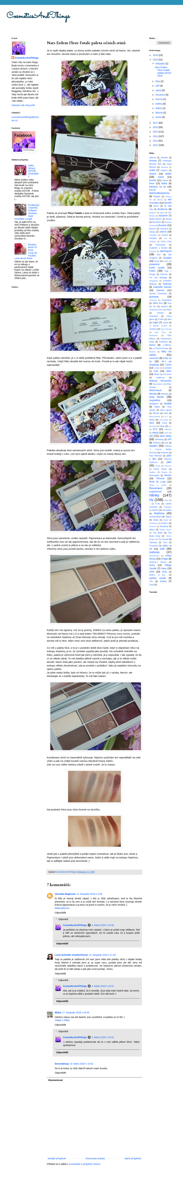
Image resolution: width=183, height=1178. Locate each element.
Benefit (167, 202)
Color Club (166, 241)
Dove (156, 261)
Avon (151, 183)
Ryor (166, 500)
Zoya (151, 584)
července (160, 94)
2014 (156, 136)
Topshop (153, 542)
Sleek (165, 520)
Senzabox (166, 510)
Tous (165, 542)
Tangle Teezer (165, 530)
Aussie (152, 180)
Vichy (152, 565)
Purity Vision (160, 469)
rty (151, 500)
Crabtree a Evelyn (158, 248)
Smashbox (153, 523)
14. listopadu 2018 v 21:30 (102, 955)
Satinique (167, 507)
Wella (164, 572)
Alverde (164, 157)
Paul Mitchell (155, 456)
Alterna (152, 157)
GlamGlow (166, 300)
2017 (156, 122)
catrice (162, 231)
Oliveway (159, 439)
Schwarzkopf (155, 517)
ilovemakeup (62, 1063)
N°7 (166, 417)
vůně (151, 571)
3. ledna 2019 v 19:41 (103, 986)
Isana (165, 322)
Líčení (168, 364)
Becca (160, 200)
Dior (159, 254)
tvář (162, 548)
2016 (156, 127)
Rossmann (155, 488)
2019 (156, 55)
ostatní (153, 445)
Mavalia (164, 394)
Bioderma (163, 209)
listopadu (160, 63)
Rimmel (160, 478)
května (159, 103)
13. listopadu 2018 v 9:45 (89, 894)
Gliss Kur (158, 303)
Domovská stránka (95, 1158)
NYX (155, 429)
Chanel (160, 313)
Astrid (161, 177)
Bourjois (162, 225)
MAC (168, 371)
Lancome (154, 358)
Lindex (157, 368)
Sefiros (155, 510)
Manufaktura (158, 384)
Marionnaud (155, 390)
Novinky (152, 426)
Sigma (168, 517)
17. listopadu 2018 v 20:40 (75, 1012)
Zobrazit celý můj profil (23, 105)
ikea (169, 319)
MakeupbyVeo (62, 908)
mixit (166, 413)
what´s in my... (157, 575)
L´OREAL (167, 345)
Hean (169, 309)
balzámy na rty (157, 186)
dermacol (165, 251)
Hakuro (164, 306)
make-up (160, 377)
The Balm (158, 533)
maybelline (154, 400)
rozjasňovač (155, 491)
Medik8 (167, 403)
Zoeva (163, 581)
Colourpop (160, 245)
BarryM (152, 190)
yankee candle (157, 578)
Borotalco (156, 222)
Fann (152, 270)
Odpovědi (63, 919)
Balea (164, 183)
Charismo (153, 316)
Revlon (167, 475)
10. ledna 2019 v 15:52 (81, 1063)
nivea (164, 423)
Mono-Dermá (154, 417)
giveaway (154, 296)
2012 (156, 145)
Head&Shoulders (156, 310)
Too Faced (163, 539)
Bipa (162, 213)
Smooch (152, 526)
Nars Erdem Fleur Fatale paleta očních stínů (163, 71)
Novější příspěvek (57, 1158)
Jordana (153, 329)
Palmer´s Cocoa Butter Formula (160, 449)
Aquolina (164, 167)
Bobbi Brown (155, 219)
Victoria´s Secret (157, 562)
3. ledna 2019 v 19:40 (103, 925)
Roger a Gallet (157, 485)
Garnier (160, 290)
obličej (155, 432)
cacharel (164, 229)
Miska (58, 1012)
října (158, 81)
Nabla (152, 420)
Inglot (155, 322)
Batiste (157, 196)
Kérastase (153, 335)
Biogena (152, 213)
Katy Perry (160, 332)
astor (168, 173)
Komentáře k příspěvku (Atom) (84, 1164)
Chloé (161, 319)
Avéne (165, 180)
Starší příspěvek (132, 1158)
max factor (156, 396)
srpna (158, 90)
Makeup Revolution (160, 380)
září (157, 85)
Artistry (152, 173)
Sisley (156, 520)
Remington (154, 475)
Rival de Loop (157, 481)
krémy (152, 345)
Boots (168, 219)
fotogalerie (153, 281)
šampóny (164, 526)
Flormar (164, 274)
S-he (157, 504)
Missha (156, 413)
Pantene (164, 452)
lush (156, 371)
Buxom (152, 229)
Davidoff (152, 251)
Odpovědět (60, 912)
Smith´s (164, 523)
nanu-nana (163, 420)
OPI (169, 439)
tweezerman (154, 556)
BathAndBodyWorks (159, 193)
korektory (163, 342)
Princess (167, 466)
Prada (157, 466)
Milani (157, 407)
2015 (156, 131)
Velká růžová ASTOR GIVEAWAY (33, 171)
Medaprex (153, 404)
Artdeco (164, 170)
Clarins (164, 235)
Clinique (153, 238)
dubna (159, 108)
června (159, 99)
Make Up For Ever (162, 374)
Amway (153, 160)
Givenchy (153, 300)
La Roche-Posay (160, 348)
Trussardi (153, 546)
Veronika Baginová (65, 894)
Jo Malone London (158, 326)
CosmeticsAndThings (38, 16)
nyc (170, 426)
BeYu (156, 206)
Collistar (152, 241)
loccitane (167, 368)
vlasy (164, 568)
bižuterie (163, 215)
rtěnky (154, 495)
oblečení (168, 429)
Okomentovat (55, 1080)
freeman (167, 284)
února (158, 117)
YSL (151, 581)
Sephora (159, 513)
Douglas (167, 257)
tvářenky (154, 552)
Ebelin (165, 261)
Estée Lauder (157, 267)
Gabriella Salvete (162, 287)
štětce (152, 529)
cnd (165, 238)
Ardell (152, 170)
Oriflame (157, 443)
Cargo (152, 232)
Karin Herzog (166, 329)
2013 (156, 140)
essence (154, 264)
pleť (169, 462)
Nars (151, 422)
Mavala (153, 393)
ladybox (152, 352)
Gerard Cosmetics (158, 293)
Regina (164, 472)
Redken (152, 472)
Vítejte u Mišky (62, 1020)
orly (166, 443)
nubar (162, 426)
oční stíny (165, 436)
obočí (166, 433)
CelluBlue (153, 235)
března (159, 112)
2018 (156, 59)
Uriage (164, 558)
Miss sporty (165, 410)
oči (151, 436)
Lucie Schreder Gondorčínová (71, 955)
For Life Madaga (158, 277)
